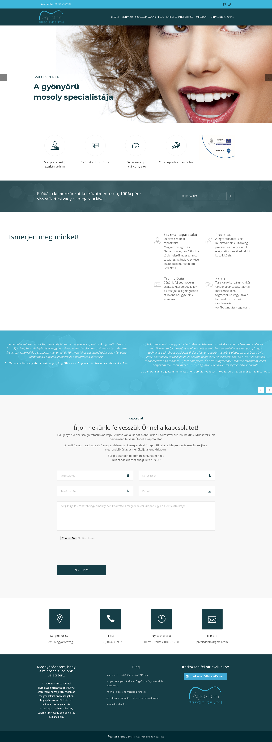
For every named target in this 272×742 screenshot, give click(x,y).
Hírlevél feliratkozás (222, 16)
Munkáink (127, 16)
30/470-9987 (152, 460)
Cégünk (115, 16)
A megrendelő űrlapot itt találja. (148, 445)
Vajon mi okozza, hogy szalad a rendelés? (127, 691)
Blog (161, 16)
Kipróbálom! (208, 196)
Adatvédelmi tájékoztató (150, 736)
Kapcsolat (201, 16)
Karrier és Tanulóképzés (179, 16)
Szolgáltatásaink (145, 16)
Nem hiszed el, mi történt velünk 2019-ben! (127, 675)
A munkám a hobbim (117, 704)
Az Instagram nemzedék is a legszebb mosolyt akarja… (133, 698)
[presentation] (83, 558)
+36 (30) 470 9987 (62, 4)
